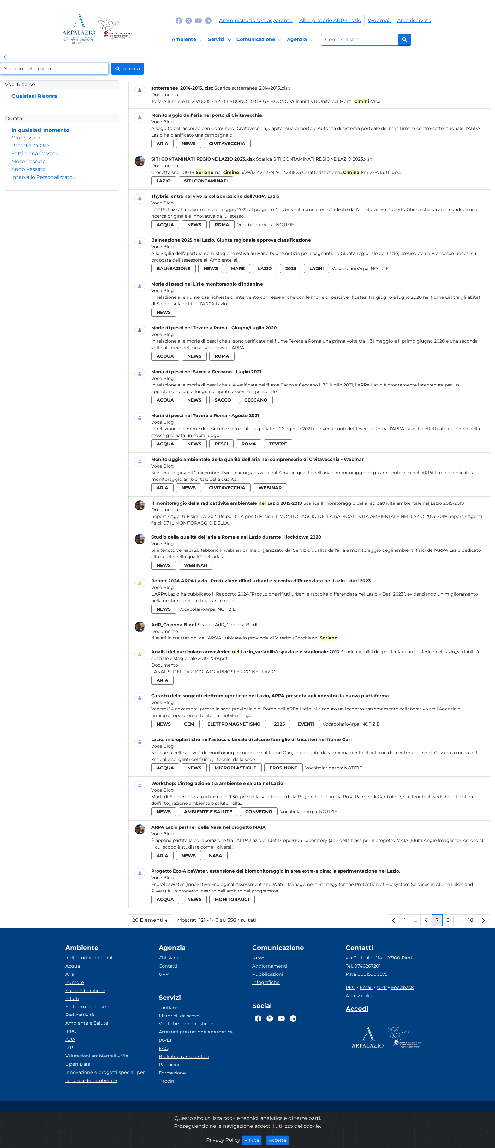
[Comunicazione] (260, 40)
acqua (165, 224)
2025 (290, 268)
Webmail (379, 20)
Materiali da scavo (179, 1016)
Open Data (77, 1064)
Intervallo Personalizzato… (43, 177)
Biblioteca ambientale (184, 1056)
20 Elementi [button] (152, 921)
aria (162, 143)
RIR (69, 1048)
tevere (278, 444)
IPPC (70, 1031)
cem (189, 724)
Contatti (168, 966)
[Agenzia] (301, 40)
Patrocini (169, 1065)
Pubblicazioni (267, 974)
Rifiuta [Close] (253, 1140)
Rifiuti (72, 998)
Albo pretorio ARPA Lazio (330, 20)
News (258, 958)
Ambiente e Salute (86, 1023)
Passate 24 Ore (30, 146)
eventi (306, 724)
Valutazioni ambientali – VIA (96, 1056)
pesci (221, 444)
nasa (215, 855)
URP (164, 974)
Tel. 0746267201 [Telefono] (363, 966)
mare (238, 268)
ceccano (255, 400)
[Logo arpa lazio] (79, 28)
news (189, 143)
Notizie (285, 224)
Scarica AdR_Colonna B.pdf (228, 624)
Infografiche (266, 982)
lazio (164, 181)
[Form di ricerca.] (359, 40)
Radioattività (79, 1015)
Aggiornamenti (269, 966)
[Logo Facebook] (179, 20)
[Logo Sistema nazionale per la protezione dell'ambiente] (115, 28)
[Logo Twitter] (188, 20)
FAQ (164, 1048)
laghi (316, 268)
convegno (258, 812)
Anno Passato (28, 169)
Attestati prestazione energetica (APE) (196, 1036)
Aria (69, 974)
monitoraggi (232, 899)
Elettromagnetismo (87, 1007)
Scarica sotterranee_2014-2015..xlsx (252, 88)
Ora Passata (25, 138)
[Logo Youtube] (198, 20)
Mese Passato (28, 161)
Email (366, 987)
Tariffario (169, 1007)
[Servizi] (221, 40)
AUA (70, 1039)
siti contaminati (206, 181)
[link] (5, 58)
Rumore (74, 982)
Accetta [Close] (279, 1140)
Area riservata (414, 20)
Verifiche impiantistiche (186, 1024)
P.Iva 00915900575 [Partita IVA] (366, 974)
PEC (350, 987)
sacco (223, 400)
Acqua (72, 966)
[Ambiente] (188, 40)
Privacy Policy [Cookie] (223, 1140)
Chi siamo (170, 958)
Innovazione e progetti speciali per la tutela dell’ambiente (105, 1076)
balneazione (173, 268)
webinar (270, 488)
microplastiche (235, 768)
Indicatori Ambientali (89, 958)
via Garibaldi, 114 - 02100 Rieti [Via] (379, 958)
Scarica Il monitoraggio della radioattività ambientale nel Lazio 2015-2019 (383, 503)
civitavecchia (227, 143)
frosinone (283, 768)
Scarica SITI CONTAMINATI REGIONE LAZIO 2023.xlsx (314, 159)
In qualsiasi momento (40, 130)
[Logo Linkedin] (208, 20)
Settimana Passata (34, 153)
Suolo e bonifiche (85, 990)
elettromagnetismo (234, 724)
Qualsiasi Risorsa (34, 96)
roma (222, 224)
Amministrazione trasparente (256, 20)
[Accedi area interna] (357, 1010)
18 (472, 921)
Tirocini (167, 1081)
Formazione (172, 1073)
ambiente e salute (208, 812)
